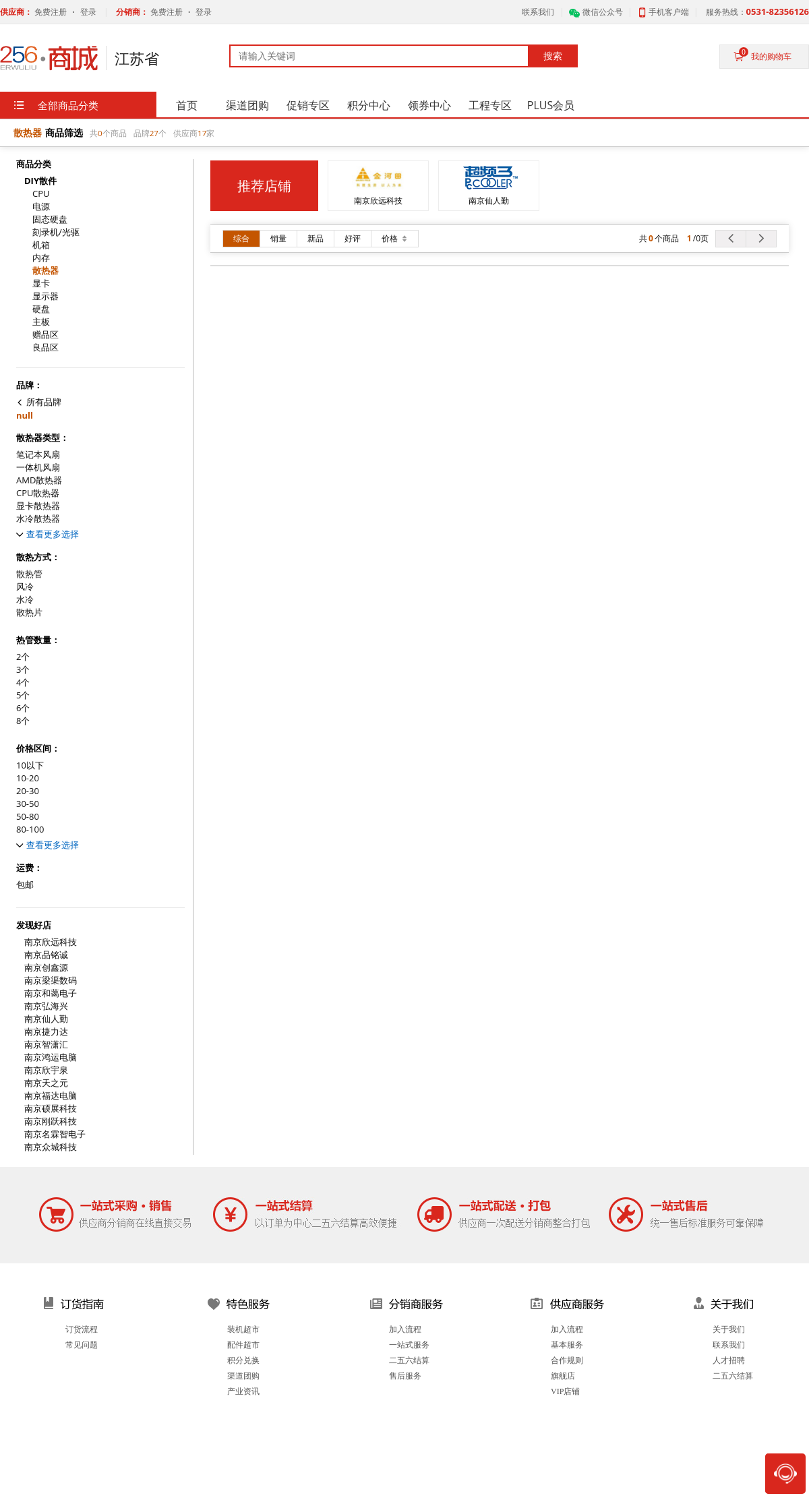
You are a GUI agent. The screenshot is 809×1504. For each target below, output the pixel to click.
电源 (41, 207)
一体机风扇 (38, 467)
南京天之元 (46, 1083)
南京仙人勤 (46, 1019)
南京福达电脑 (50, 1096)
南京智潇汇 (46, 1045)
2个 (23, 657)
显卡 (41, 283)
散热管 (29, 574)
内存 (41, 258)
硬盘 (41, 309)
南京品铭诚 (46, 955)
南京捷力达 (46, 1032)
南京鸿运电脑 (50, 1057)
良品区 (45, 347)
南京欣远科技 (50, 942)
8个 (23, 721)
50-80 (27, 817)
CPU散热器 (38, 493)
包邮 (25, 885)
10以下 (30, 765)
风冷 (25, 587)
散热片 (29, 612)
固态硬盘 (49, 219)
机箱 (41, 245)
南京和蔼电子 (50, 993)
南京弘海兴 (46, 1006)
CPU (41, 194)
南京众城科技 (50, 1147)
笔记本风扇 (38, 455)
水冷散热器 (38, 519)
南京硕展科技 (50, 1109)
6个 (23, 708)
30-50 (27, 804)
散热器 (45, 271)
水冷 (25, 600)
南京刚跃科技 (50, 1121)
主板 (41, 322)
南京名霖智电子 (55, 1134)
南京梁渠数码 (50, 980)
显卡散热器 (38, 506)
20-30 (27, 791)
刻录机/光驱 (56, 232)
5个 (23, 695)
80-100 (30, 829)
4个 (23, 683)
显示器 (45, 296)
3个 (23, 670)
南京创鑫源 (46, 968)
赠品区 (45, 335)
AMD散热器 (39, 480)
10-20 (27, 778)
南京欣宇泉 (46, 1070)
